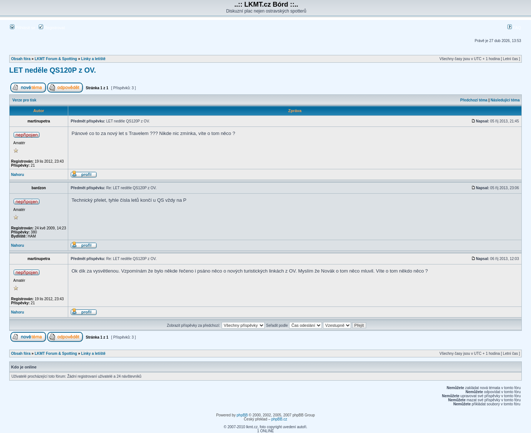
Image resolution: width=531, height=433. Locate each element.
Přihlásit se (22, 27)
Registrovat (52, 27)
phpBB (242, 415)
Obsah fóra (21, 59)
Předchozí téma (473, 100)
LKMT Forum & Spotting (56, 59)
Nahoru (17, 175)
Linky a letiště (93, 59)
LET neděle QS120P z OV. (52, 70)
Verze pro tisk (25, 100)
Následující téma (505, 100)
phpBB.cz (279, 419)
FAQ (514, 27)
